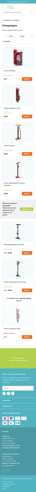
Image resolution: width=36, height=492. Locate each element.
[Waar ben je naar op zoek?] (18, 12)
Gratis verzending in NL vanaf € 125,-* (18, 1)
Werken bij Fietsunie (7, 482)
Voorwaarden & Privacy (8, 484)
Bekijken (26, 79)
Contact (4, 489)
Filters (11, 36)
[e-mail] (18, 388)
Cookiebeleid (5, 486)
